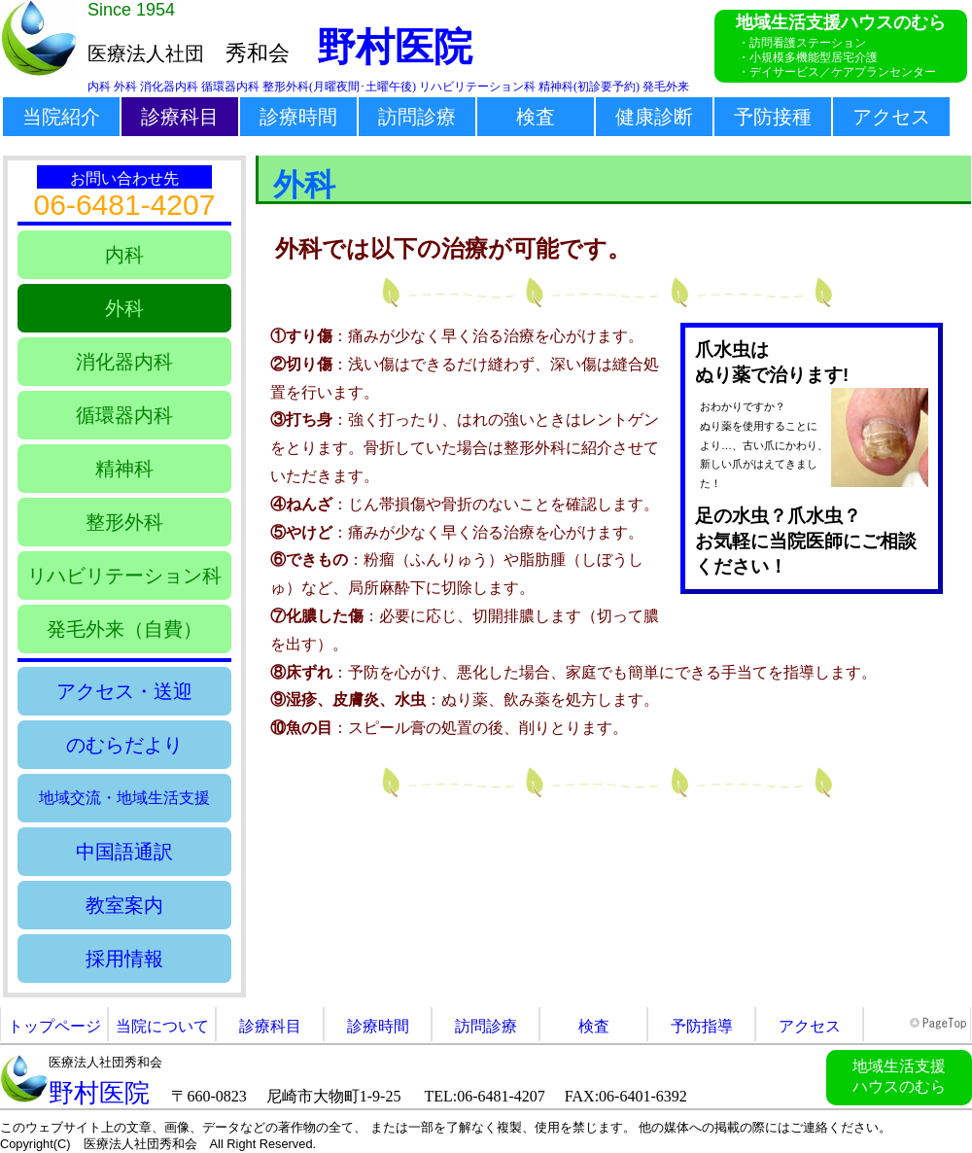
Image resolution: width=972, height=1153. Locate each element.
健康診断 (654, 116)
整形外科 (124, 522)
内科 (124, 254)
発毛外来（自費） (124, 629)
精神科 (124, 468)
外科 (124, 308)
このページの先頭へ (940, 1024)
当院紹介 (61, 116)
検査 (535, 116)
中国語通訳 (124, 851)
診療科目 (180, 116)
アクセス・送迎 (124, 691)
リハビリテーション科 (124, 575)
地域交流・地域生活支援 (124, 797)
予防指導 (702, 1026)
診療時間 (298, 116)
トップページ (54, 1026)
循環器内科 (124, 415)
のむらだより (124, 744)
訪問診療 (417, 116)
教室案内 (124, 905)
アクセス (891, 116)
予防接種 (773, 116)
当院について (162, 1026)
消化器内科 (124, 361)
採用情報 (124, 958)
